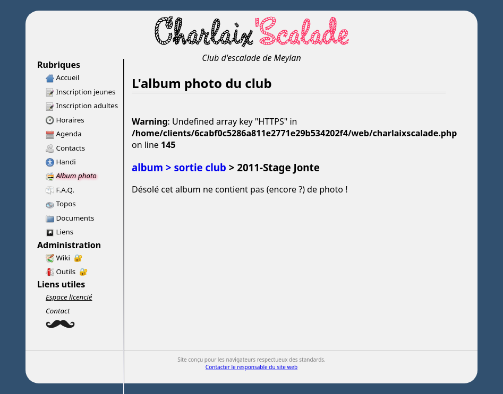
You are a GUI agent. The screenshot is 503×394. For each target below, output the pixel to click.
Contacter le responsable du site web (251, 367)
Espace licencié (69, 297)
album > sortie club (179, 167)
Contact (58, 311)
